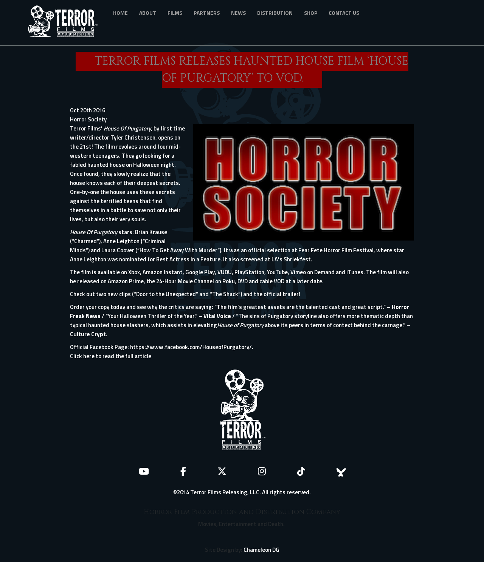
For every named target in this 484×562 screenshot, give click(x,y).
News (238, 13)
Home (120, 13)
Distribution (275, 13)
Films (175, 13)
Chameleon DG (261, 549)
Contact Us (344, 13)
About (147, 13)
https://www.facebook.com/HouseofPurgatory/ (191, 347)
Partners (207, 13)
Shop (310, 13)
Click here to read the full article (110, 356)
